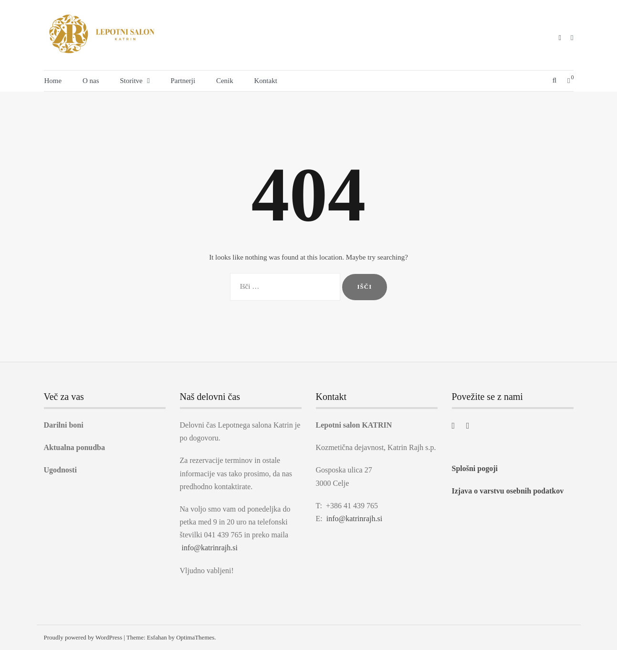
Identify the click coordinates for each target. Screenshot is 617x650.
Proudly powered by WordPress (83, 637)
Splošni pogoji (475, 468)
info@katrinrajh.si (210, 548)
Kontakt (265, 80)
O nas (91, 80)
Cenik (224, 80)
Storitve (131, 80)
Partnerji (183, 80)
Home (53, 80)
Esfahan (157, 637)
